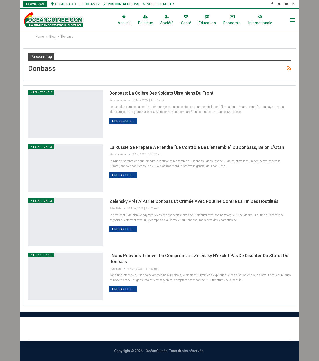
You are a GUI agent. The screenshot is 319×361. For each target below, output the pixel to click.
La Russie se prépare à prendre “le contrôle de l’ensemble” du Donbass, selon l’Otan (196, 147)
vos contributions (121, 4)
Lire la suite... (123, 121)
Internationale (260, 20)
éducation (207, 20)
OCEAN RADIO (63, 4)
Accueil (124, 20)
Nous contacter (141, 328)
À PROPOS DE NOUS (95, 328)
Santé (186, 20)
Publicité (177, 328)
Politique (145, 20)
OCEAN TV (90, 4)
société (167, 20)
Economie (232, 20)
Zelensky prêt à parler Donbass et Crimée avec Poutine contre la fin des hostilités (193, 201)
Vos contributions (215, 328)
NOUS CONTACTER (158, 4)
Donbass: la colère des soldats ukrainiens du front (161, 93)
